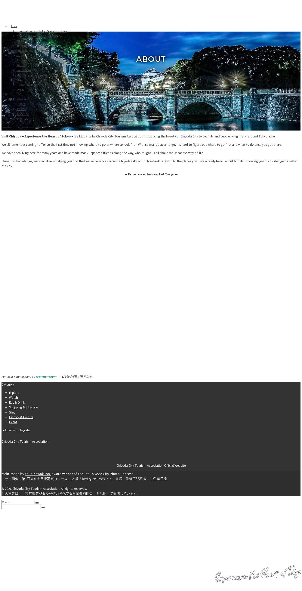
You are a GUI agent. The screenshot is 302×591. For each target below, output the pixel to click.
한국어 (21, 109)
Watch (21, 65)
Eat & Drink (24, 70)
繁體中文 (23, 119)
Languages (16, 571)
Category (17, 55)
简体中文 (23, 114)
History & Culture (28, 85)
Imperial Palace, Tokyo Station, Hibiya (42, 31)
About (15, 94)
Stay (19, 80)
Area (12, 514)
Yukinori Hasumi (46, 376)
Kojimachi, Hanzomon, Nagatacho (39, 36)
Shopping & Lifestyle (30, 75)
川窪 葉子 (156, 479)
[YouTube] (9, 435)
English (16, 99)
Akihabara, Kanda (28, 41)
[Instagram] (6, 435)
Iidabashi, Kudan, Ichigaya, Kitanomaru (42, 50)
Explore (22, 60)
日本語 (21, 104)
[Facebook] (3, 435)
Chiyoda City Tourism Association (35, 488)
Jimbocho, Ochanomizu (32, 46)
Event (20, 89)
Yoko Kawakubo (37, 474)
